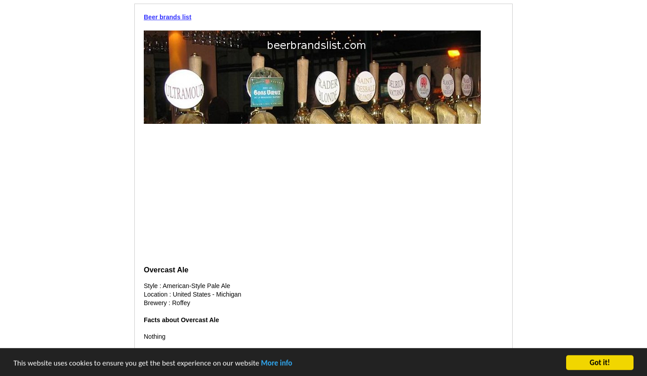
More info (276, 363)
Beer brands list (167, 17)
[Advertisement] (323, 195)
